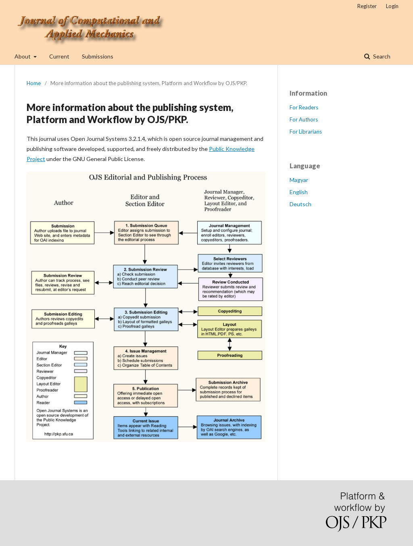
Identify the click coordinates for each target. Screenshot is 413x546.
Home (34, 83)
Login (392, 6)
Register (367, 6)
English (299, 191)
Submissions (97, 56)
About (23, 56)
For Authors (304, 119)
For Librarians (306, 131)
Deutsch (300, 204)
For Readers (304, 107)
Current (59, 56)
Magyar (299, 179)
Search (381, 56)
